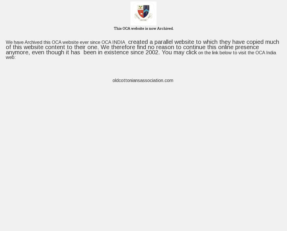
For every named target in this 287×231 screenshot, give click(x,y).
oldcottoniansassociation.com (143, 80)
